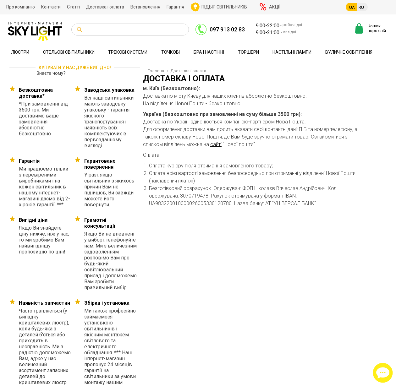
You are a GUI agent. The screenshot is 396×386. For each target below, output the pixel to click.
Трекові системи (127, 52)
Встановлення (145, 6)
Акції (274, 6)
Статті (73, 6)
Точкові (170, 52)
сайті (216, 144)
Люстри (20, 52)
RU (361, 7)
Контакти (51, 6)
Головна (156, 70)
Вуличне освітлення (348, 52)
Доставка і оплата (105, 6)
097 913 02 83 (227, 29)
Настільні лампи (291, 52)
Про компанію (20, 6)
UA (352, 7)
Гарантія (175, 6)
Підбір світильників (224, 6)
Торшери (248, 52)
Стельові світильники (69, 52)
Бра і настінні (209, 52)
